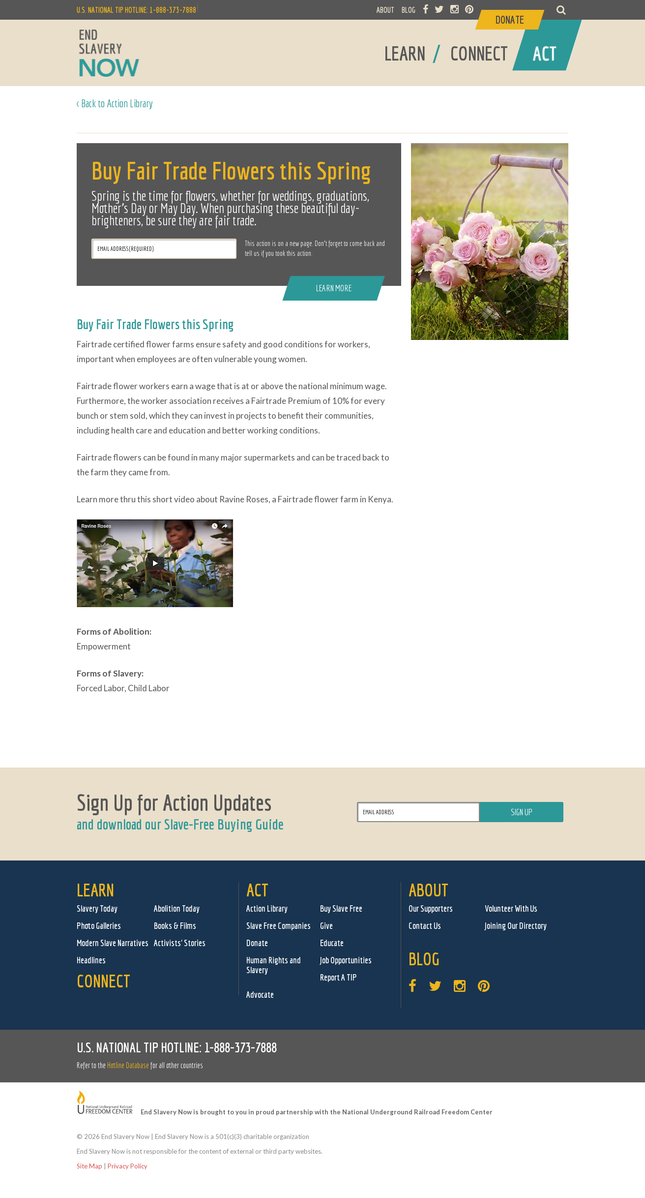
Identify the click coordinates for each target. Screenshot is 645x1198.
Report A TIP (338, 977)
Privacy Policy (127, 1166)
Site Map (89, 1166)
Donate (257, 943)
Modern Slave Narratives (112, 943)
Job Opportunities (346, 960)
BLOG (408, 9)
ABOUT (385, 9)
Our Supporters (431, 908)
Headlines (91, 960)
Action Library (267, 908)
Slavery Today (97, 908)
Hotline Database (128, 1065)
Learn (95, 890)
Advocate (260, 994)
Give (326, 926)
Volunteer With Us (511, 908)
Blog (424, 959)
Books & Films (175, 926)
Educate (332, 943)
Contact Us (425, 926)
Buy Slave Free (341, 908)
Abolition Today (177, 908)
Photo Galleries (99, 926)
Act (257, 890)
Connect (103, 981)
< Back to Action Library (115, 103)
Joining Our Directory (516, 926)
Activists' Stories (179, 943)
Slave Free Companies (278, 926)
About (428, 890)
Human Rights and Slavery (273, 965)
